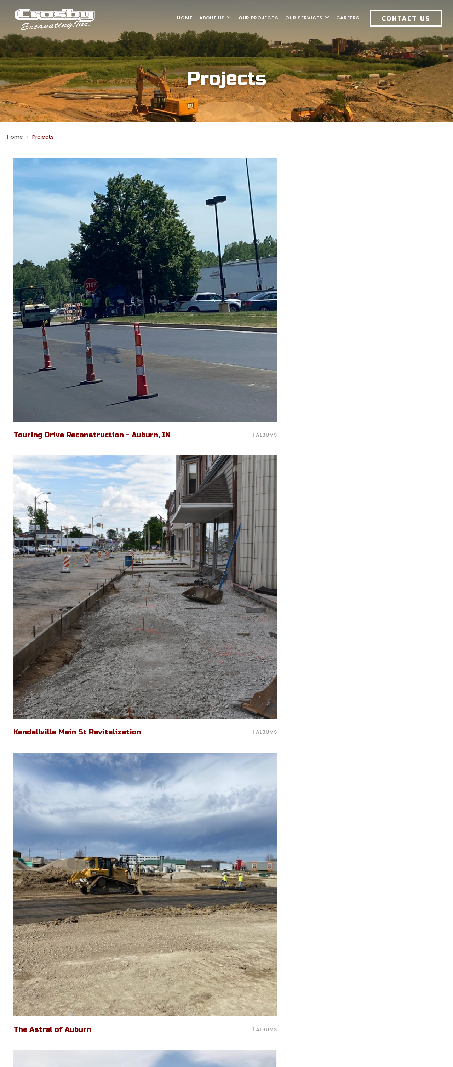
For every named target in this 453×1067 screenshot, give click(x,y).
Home (15, 137)
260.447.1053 (147, 937)
